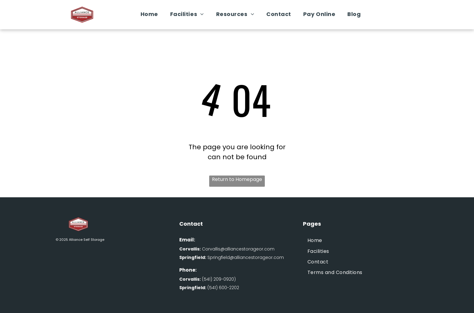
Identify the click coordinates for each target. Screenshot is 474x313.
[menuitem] (149, 14)
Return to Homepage (237, 179)
